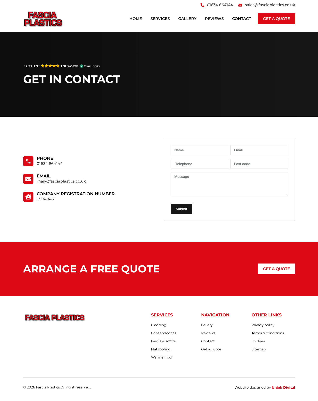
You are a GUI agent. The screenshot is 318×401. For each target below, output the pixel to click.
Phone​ (45, 158)
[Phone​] (28, 161)
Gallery (187, 18)
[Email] (28, 179)
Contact (241, 18)
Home (135, 18)
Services (160, 18)
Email (44, 176)
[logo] (43, 18)
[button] (61, 66)
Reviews (214, 18)
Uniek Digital (283, 387)
